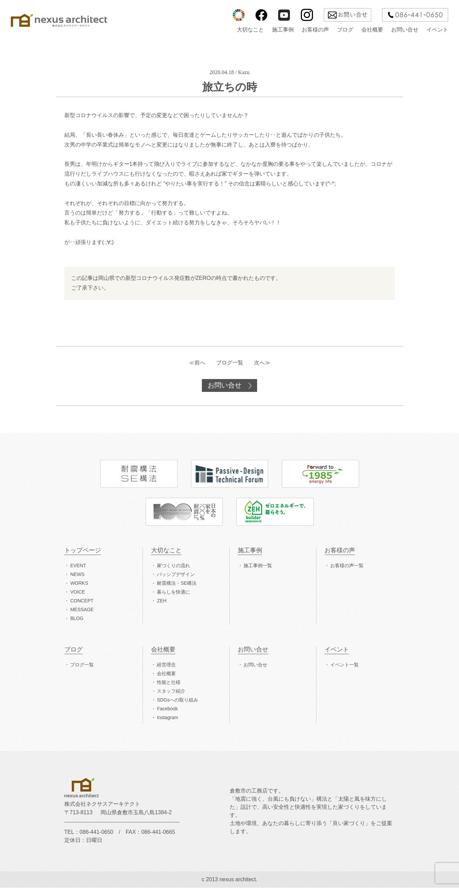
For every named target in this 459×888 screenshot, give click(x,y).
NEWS (77, 574)
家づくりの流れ (173, 566)
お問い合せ (404, 29)
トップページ (82, 551)
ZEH (161, 601)
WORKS (79, 583)
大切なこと (250, 29)
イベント (437, 29)
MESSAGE (81, 610)
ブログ (345, 29)
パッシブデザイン (176, 574)
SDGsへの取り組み (177, 700)
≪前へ (197, 362)
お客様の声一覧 (346, 566)
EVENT (78, 566)
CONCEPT (81, 601)
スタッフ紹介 (171, 691)
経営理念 (166, 665)
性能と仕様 (169, 682)
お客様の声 (315, 29)
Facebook (167, 709)
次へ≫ (262, 362)
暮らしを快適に (173, 592)
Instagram (167, 717)
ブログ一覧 (229, 362)
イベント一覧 (344, 665)
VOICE (77, 592)
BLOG (76, 618)
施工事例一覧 (258, 566)
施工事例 (283, 29)
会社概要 (372, 29)
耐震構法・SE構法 (176, 583)
